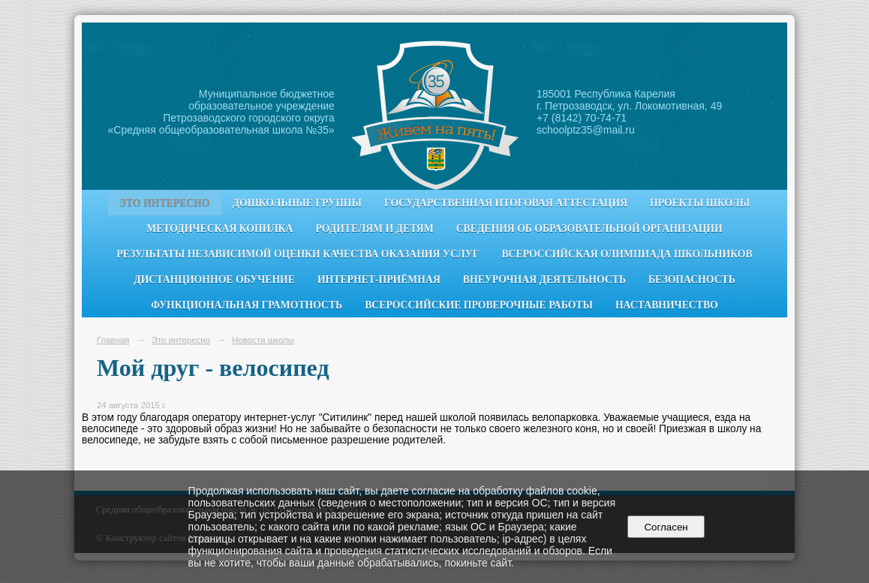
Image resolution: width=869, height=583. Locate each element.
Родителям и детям (374, 228)
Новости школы (263, 339)
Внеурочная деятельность (544, 279)
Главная (113, 339)
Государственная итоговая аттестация (505, 203)
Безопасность (691, 279)
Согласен (666, 527)
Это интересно (164, 203)
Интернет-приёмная (379, 279)
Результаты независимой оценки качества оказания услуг (297, 254)
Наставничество (666, 305)
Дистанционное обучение (214, 279)
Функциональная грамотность (246, 305)
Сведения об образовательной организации (589, 228)
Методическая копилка (219, 228)
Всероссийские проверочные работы (479, 305)
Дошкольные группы (297, 203)
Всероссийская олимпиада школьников (626, 254)
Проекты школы (700, 203)
